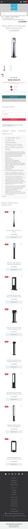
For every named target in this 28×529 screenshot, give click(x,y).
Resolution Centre (14, 484)
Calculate (14, 119)
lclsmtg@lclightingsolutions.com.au (14, 513)
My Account (14, 480)
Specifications (22, 131)
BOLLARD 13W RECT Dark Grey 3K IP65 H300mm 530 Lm (14, 459)
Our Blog (14, 492)
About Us (14, 490)
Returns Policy (14, 504)
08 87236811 (14, 511)
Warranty (13, 131)
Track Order (14, 482)
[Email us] (5, 474)
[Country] (14, 114)
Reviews (7, 133)
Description (5, 131)
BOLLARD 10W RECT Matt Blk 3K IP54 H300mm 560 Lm (14, 297)
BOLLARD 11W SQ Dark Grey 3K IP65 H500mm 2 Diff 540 (14, 362)
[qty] (14, 111)
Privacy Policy (14, 501)
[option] (14, 47)
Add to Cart (14, 96)
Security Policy (14, 506)
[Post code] (14, 117)
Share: (22, 21)
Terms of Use (14, 499)
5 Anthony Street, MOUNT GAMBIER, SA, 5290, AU (14, 516)
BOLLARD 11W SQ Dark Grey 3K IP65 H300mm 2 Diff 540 (14, 329)
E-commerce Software (12, 526)
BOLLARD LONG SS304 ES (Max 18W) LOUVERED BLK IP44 (14, 264)
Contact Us (14, 494)
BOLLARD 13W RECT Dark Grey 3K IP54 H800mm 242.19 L (14, 426)
